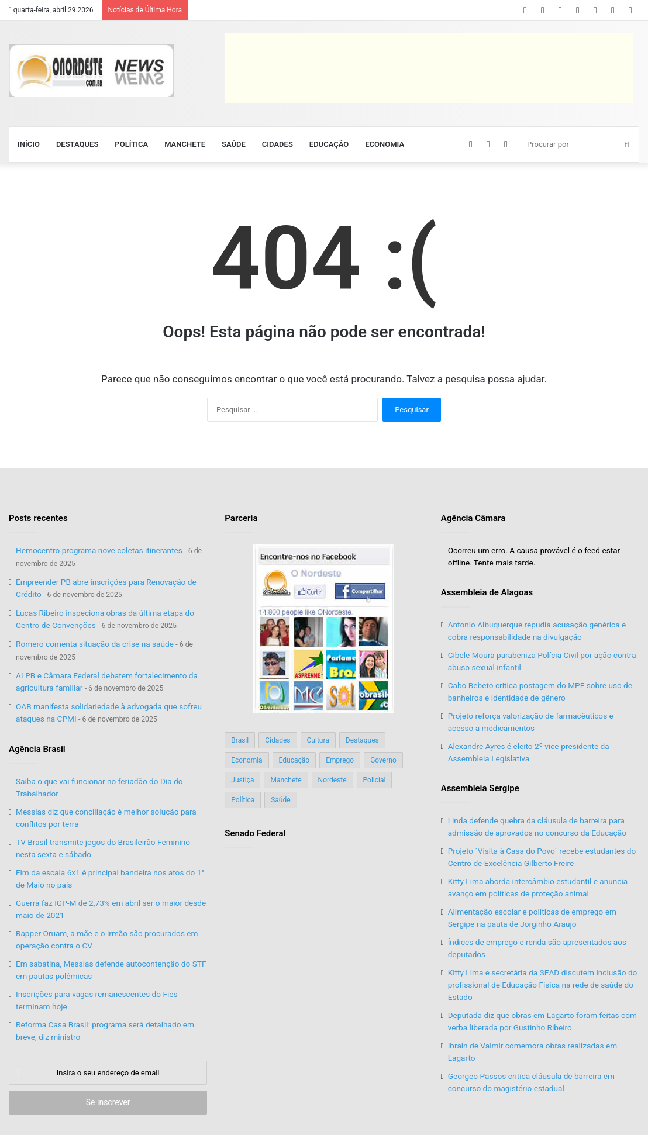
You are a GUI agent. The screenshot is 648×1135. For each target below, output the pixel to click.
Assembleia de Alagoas (487, 592)
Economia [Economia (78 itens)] (246, 760)
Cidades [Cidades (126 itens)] (277, 740)
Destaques (77, 144)
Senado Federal (255, 833)
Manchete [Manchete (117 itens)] (285, 780)
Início (29, 144)
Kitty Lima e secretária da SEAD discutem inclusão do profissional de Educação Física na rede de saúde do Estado (542, 985)
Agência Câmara (473, 518)
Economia (384, 144)
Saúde (234, 144)
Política (131, 144)
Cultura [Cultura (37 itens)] (318, 740)
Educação (329, 144)
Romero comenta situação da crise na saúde (95, 643)
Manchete (184, 144)
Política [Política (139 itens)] (242, 800)
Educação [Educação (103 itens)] (294, 760)
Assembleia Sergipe (480, 788)
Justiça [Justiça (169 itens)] (242, 780)
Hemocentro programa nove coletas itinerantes (99, 550)
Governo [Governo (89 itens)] (383, 760)
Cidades (277, 144)
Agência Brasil (37, 749)
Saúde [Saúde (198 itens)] (280, 800)
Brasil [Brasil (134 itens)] (240, 740)
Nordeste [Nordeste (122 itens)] (332, 780)
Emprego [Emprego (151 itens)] (340, 760)
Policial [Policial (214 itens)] (374, 780)
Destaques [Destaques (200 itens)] (362, 740)
